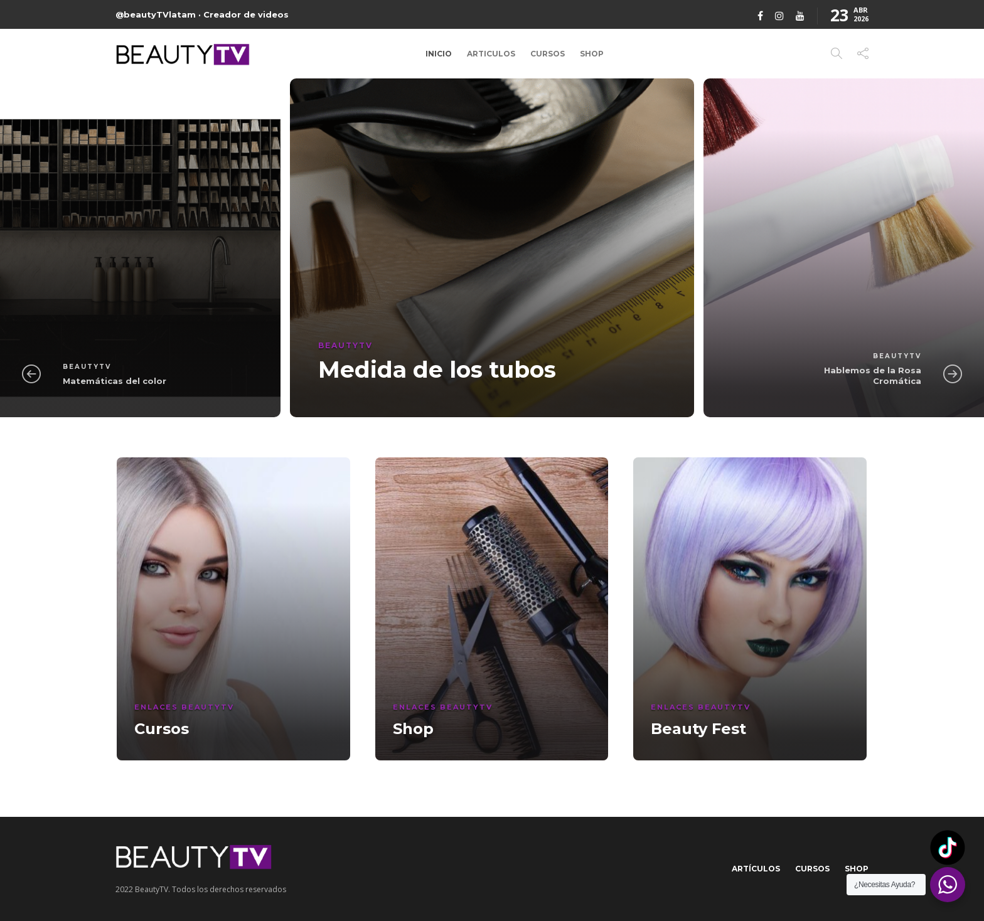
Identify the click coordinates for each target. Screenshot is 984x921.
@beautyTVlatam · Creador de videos (202, 14)
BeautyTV (87, 367)
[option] (492, 247)
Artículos (756, 868)
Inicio (438, 53)
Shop (592, 53)
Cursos (547, 53)
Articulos (491, 53)
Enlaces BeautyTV (184, 707)
